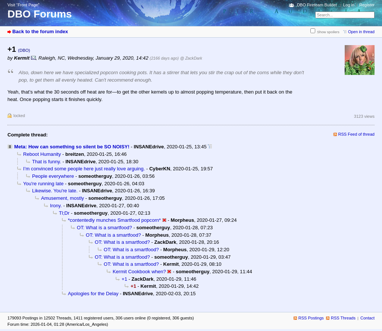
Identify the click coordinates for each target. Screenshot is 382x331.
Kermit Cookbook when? (139, 271)
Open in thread (361, 31)
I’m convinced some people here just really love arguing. (84, 168)
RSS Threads (343, 318)
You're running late (43, 183)
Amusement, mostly (62, 198)
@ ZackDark (191, 58)
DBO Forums (39, 14)
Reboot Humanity (42, 154)
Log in (348, 5)
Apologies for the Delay (93, 293)
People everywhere (53, 176)
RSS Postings (311, 318)
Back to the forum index (40, 31)
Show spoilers (328, 32)
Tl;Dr (64, 213)
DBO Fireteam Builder (317, 5)
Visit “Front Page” (23, 5)
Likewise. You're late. (55, 190)
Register (367, 5)
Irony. (56, 205)
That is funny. (46, 161)
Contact (367, 318)
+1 (124, 279)
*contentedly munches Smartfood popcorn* (114, 220)
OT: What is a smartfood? (104, 227)
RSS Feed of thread (356, 134)
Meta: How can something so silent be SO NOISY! (71, 146)
